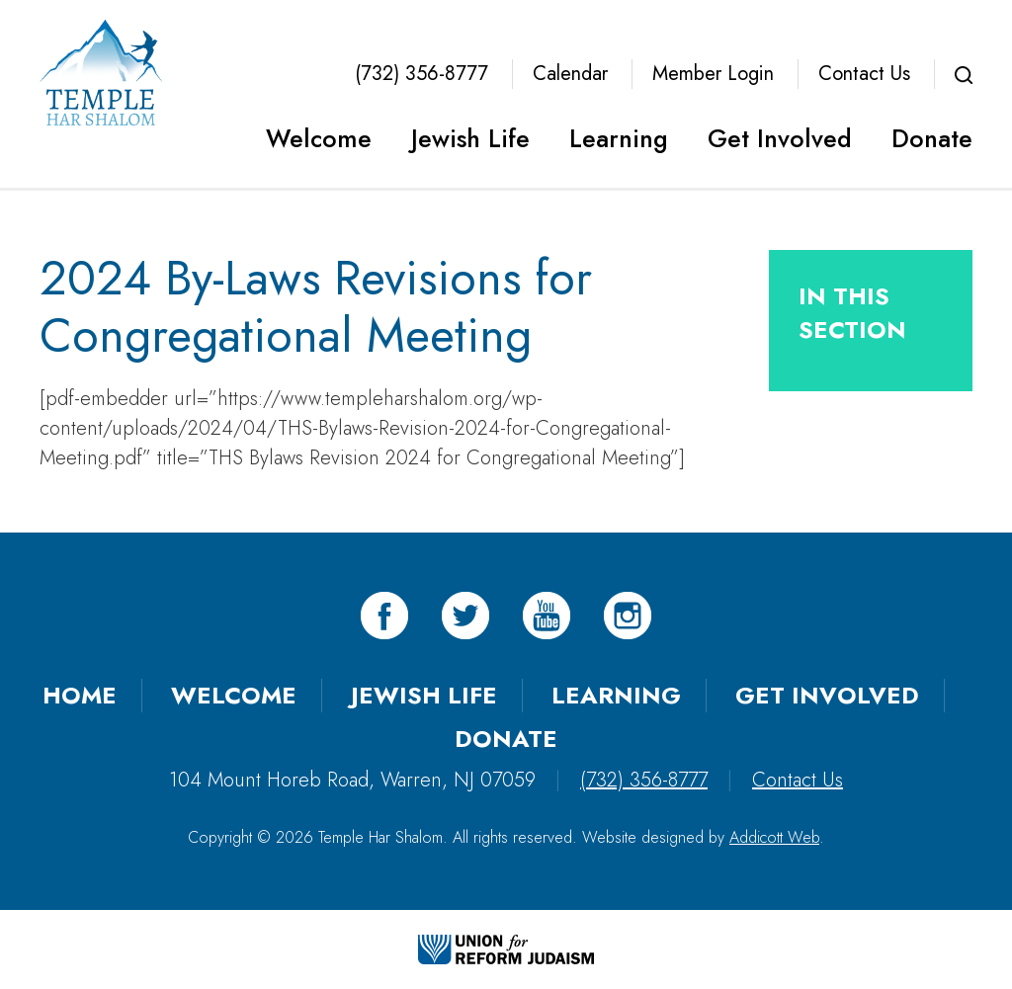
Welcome (319, 138)
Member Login (713, 73)
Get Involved (780, 138)
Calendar (570, 73)
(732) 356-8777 (421, 73)
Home (79, 695)
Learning (618, 138)
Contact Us (864, 73)
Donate (931, 138)
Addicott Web (774, 837)
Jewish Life (470, 138)
